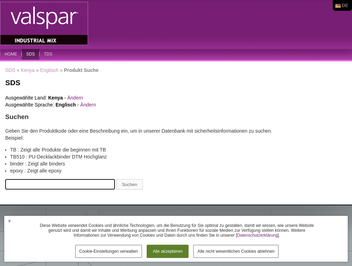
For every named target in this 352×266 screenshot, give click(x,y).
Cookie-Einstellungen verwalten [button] (108, 251)
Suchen (129, 184)
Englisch (49, 70)
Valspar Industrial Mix (44, 24)
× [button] (9, 221)
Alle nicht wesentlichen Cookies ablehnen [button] (235, 251)
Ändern (75, 98)
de (345, 5)
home (11, 54)
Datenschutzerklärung (257, 235)
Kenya (28, 70)
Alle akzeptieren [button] (167, 251)
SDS (30, 54)
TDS (48, 54)
